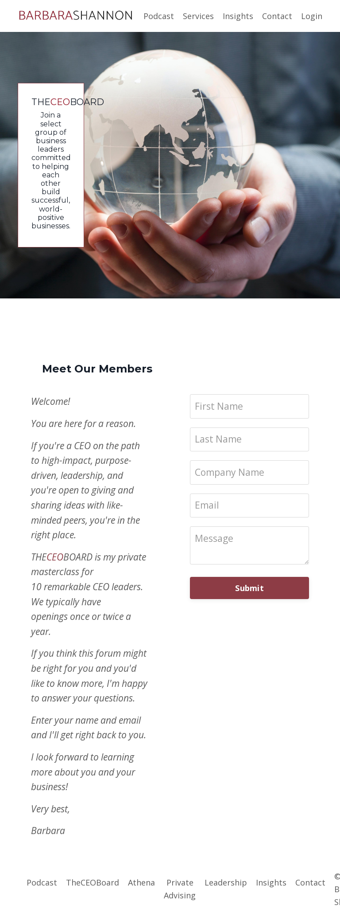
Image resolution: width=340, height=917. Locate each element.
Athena (141, 882)
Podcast (158, 16)
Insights (238, 16)
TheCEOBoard (92, 882)
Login (311, 16)
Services (198, 16)
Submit (249, 588)
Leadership (226, 882)
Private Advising (180, 889)
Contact (277, 16)
